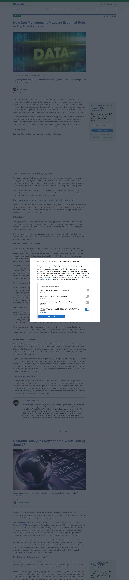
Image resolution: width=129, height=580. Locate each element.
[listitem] (64, 286)
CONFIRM (51, 316)
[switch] (87, 290)
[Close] (96, 261)
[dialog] (64, 290)
